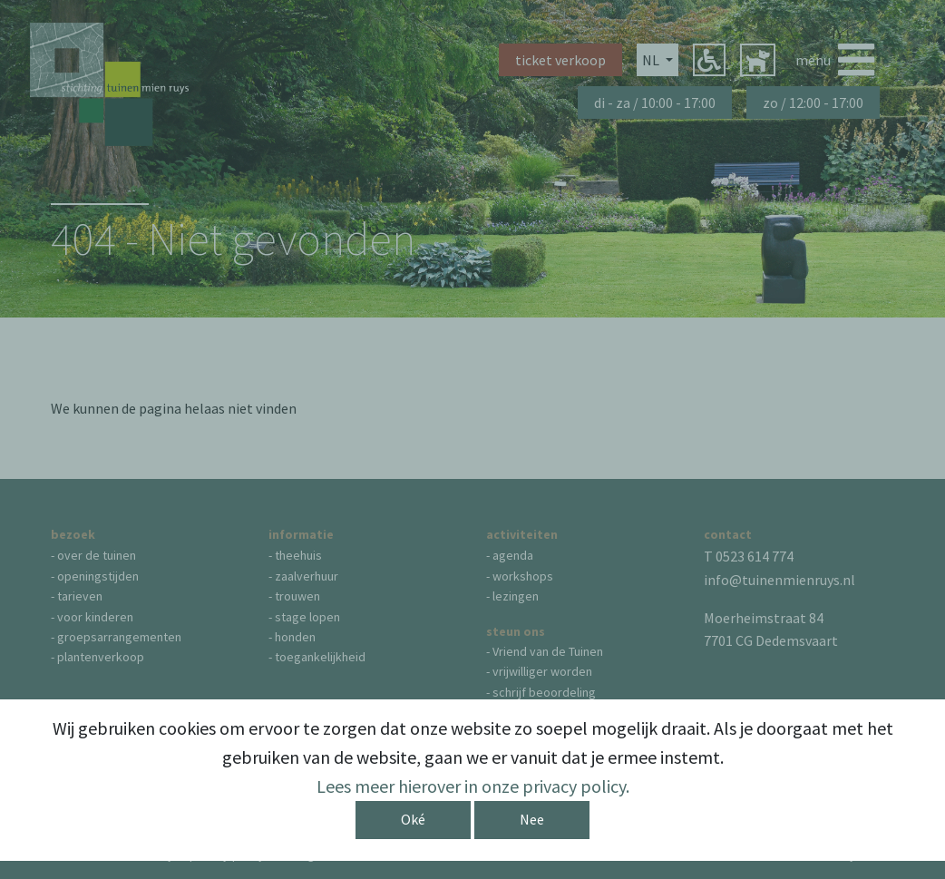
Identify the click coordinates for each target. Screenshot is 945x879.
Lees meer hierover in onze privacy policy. (473, 786)
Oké (413, 819)
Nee (532, 819)
